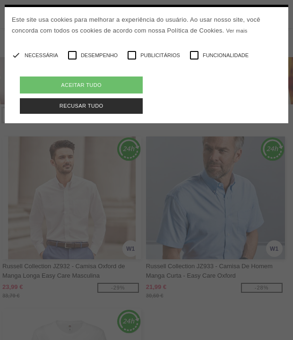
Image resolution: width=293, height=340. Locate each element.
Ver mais (236, 31)
